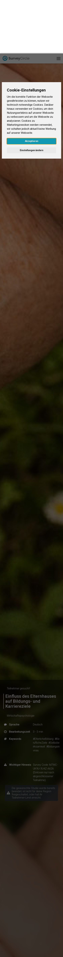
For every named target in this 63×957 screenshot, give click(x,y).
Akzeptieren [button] (31, 87)
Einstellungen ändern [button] (31, 96)
